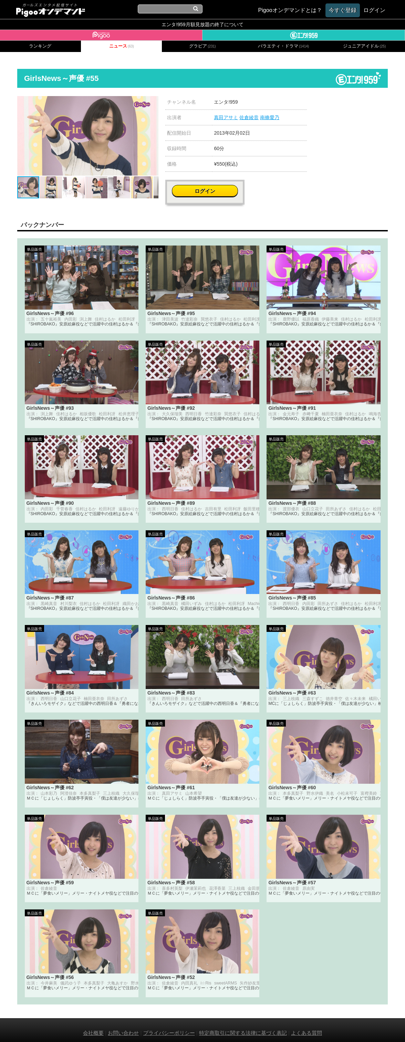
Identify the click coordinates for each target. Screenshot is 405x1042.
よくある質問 (306, 1027)
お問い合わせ (123, 1027)
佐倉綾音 (249, 117)
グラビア (202, 46)
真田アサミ (226, 117)
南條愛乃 (269, 117)
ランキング (40, 46)
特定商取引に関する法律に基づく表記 (243, 1027)
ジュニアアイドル (364, 46)
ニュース (121, 46)
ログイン (352, 105)
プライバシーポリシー (169, 1027)
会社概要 (93, 1027)
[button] (152, 102)
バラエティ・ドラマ (283, 46)
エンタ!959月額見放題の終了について (202, 24)
